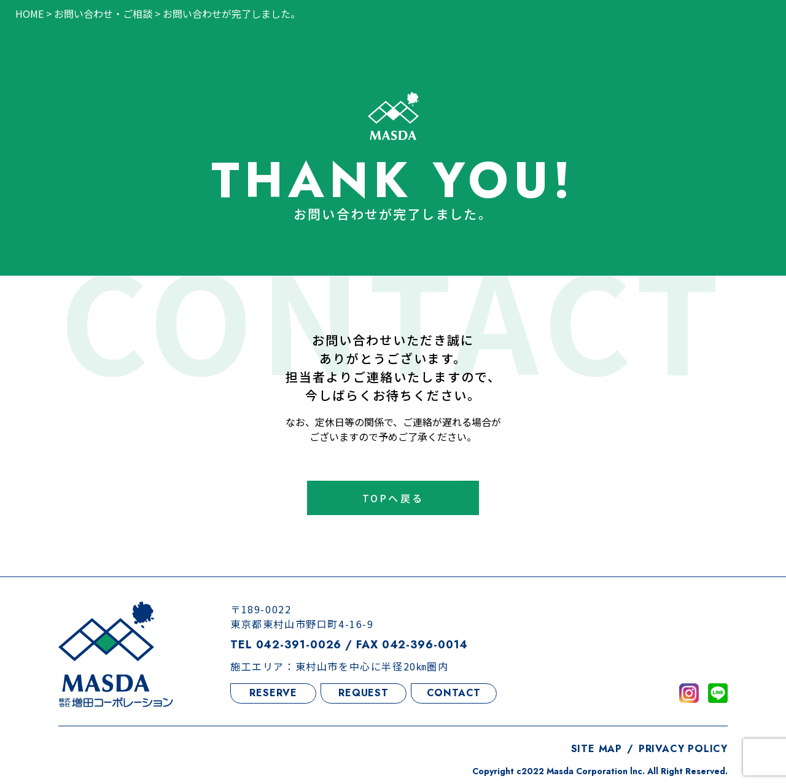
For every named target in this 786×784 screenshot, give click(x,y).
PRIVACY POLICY (683, 749)
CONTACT (454, 693)
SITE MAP (596, 749)
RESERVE (273, 693)
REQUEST (363, 693)
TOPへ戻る (393, 498)
